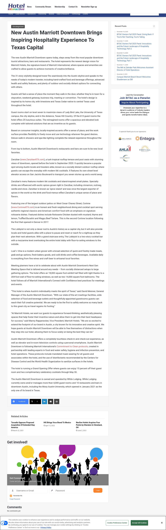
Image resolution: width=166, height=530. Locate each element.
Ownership (42, 16)
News (29, 7)
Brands (51, 16)
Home (10, 16)
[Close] (162, 523)
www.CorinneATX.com (23, 209)
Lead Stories (20, 16)
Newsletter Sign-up (89, 7)
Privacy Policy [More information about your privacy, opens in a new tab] (46, 528)
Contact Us (73, 7)
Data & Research (63, 16)
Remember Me (17, 497)
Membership (60, 7)
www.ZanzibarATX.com (32, 161)
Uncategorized (18, 28)
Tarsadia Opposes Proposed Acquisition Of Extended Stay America (23, 426)
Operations (31, 16)
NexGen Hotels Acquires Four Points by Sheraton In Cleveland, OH (89, 426)
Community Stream (43, 7)
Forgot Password (15, 501)
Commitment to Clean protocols (72, 348)
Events (85, 16)
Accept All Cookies (139, 524)
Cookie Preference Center (117, 524)
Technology (76, 16)
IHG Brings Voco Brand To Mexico (57, 424)
